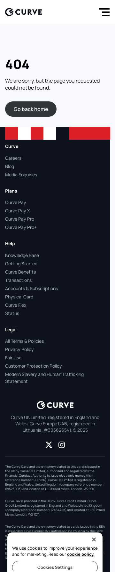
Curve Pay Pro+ (21, 227)
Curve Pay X (17, 211)
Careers (13, 158)
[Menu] (103, 12)
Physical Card (19, 297)
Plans (11, 191)
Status (12, 313)
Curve (11, 146)
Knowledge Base (22, 255)
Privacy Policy (19, 349)
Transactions (18, 280)
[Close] (94, 549)
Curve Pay (15, 202)
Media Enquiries (21, 175)
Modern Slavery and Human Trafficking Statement (44, 377)
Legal (11, 329)
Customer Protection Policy (33, 366)
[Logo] (23, 12)
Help (10, 243)
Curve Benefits (20, 272)
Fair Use (13, 358)
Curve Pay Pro (19, 219)
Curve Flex (16, 305)
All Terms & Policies (24, 341)
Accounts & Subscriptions (31, 288)
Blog (9, 166)
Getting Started (21, 263)
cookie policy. (81, 564)
